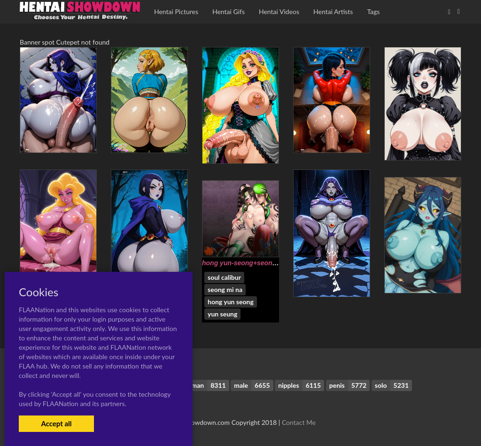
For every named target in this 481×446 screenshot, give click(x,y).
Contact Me (299, 422)
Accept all (56, 423)
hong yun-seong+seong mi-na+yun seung (267, 263)
